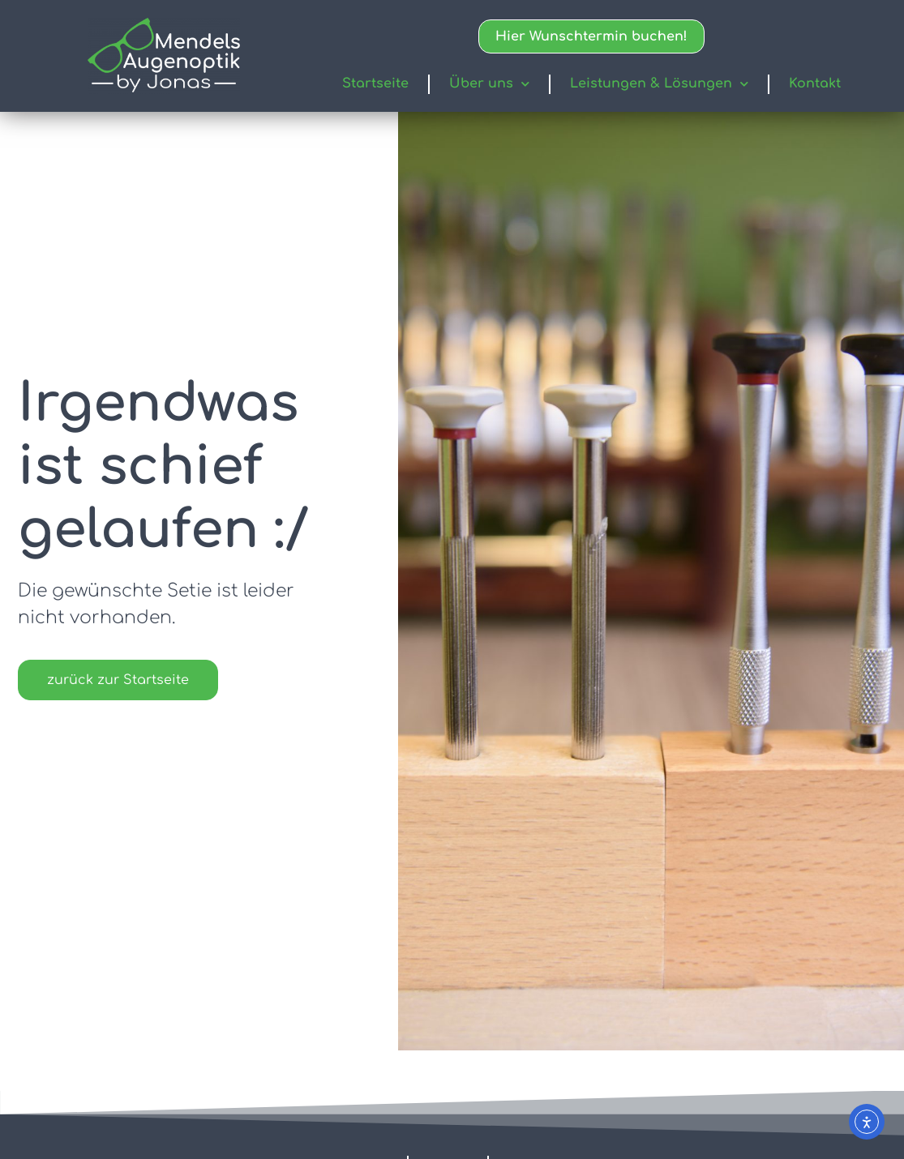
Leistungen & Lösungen (659, 83)
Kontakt (815, 83)
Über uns (489, 83)
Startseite (375, 83)
